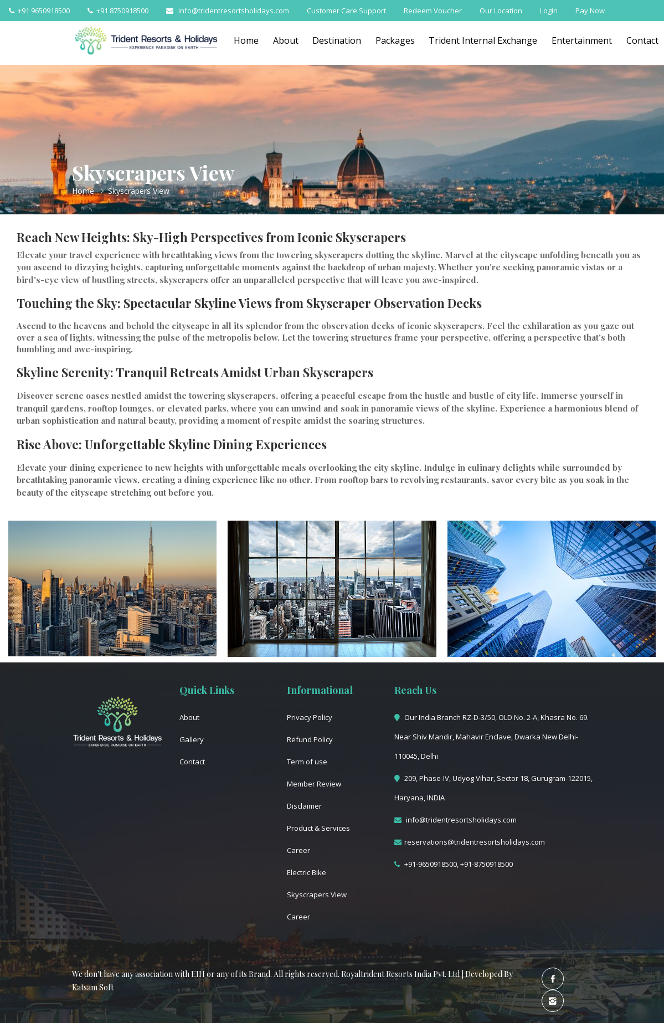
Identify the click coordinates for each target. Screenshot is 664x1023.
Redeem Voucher (433, 11)
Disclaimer (304, 806)
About (290, 40)
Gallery (191, 739)
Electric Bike (306, 872)
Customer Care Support (346, 11)
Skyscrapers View (317, 894)
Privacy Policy (309, 717)
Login (549, 11)
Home (248, 40)
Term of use (307, 762)
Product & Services (318, 828)
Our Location (501, 11)
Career (298, 850)
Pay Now (590, 11)
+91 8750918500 (117, 11)
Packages (405, 40)
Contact (192, 762)
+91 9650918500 (39, 11)
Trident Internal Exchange (495, 40)
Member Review (314, 784)
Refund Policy (310, 739)
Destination (344, 40)
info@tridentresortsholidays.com (227, 11)
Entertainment (597, 40)
